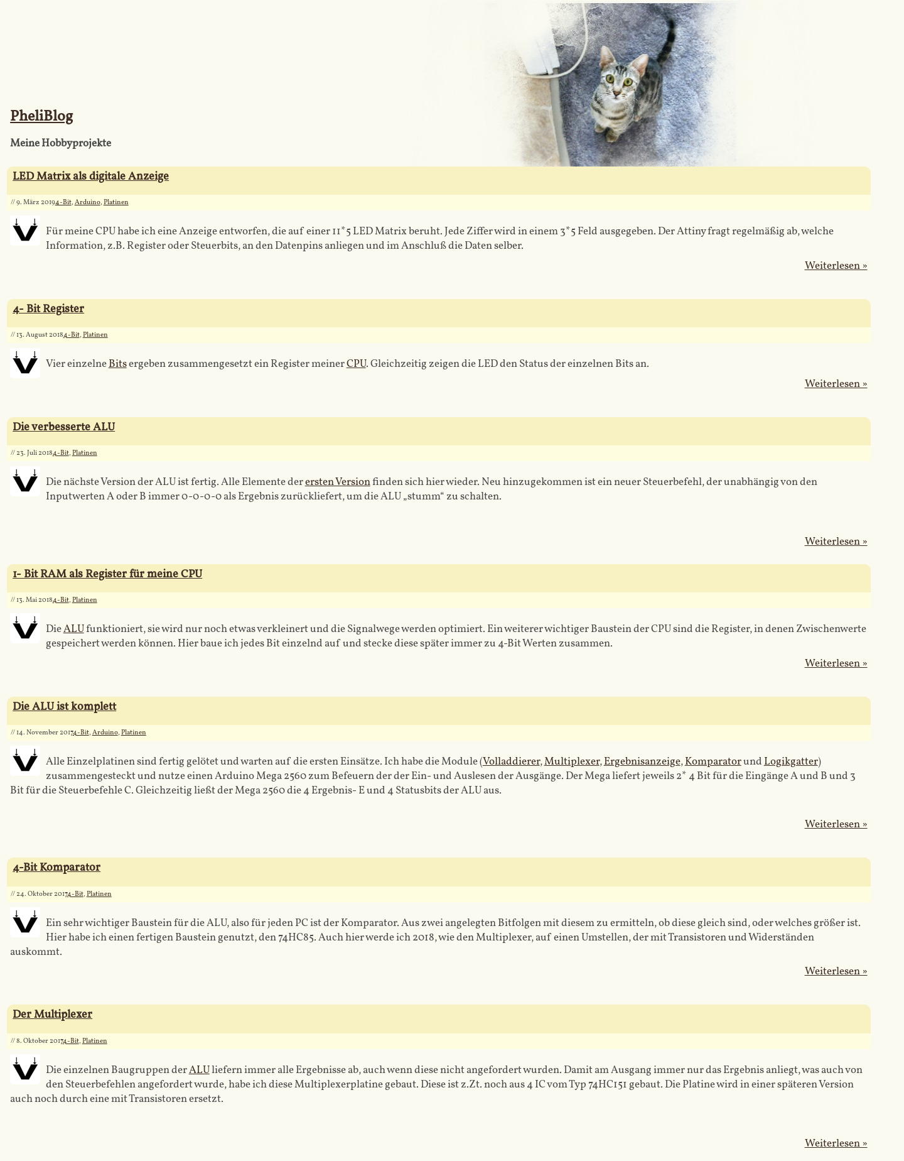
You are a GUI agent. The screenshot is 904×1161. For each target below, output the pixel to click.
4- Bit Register (48, 309)
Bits (118, 364)
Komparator (713, 762)
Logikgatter (791, 762)
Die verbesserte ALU (64, 427)
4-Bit (63, 202)
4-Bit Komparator (56, 868)
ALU (73, 629)
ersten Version (337, 482)
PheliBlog (41, 117)
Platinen (116, 202)
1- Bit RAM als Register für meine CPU (107, 574)
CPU (356, 364)
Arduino (87, 202)
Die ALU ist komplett (64, 707)
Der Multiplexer (52, 1015)
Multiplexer (572, 762)
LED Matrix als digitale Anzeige (91, 177)
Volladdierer (511, 762)
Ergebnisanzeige (642, 762)
